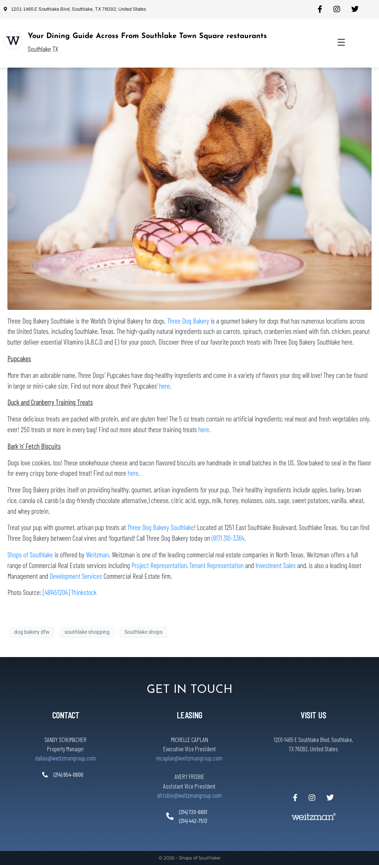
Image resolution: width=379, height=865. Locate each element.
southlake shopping (87, 632)
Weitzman (97, 554)
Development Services (76, 576)
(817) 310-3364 (228, 538)
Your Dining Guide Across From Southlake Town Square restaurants (147, 36)
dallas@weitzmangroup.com (65, 758)
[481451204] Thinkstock (70, 592)
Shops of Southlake (30, 554)
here (164, 386)
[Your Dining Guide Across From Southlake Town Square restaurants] (13, 40)
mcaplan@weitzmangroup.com (189, 758)
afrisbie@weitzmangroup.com (189, 795)
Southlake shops (143, 632)
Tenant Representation (217, 565)
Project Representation (159, 565)
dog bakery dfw (32, 632)
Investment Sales (276, 565)
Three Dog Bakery (188, 321)
